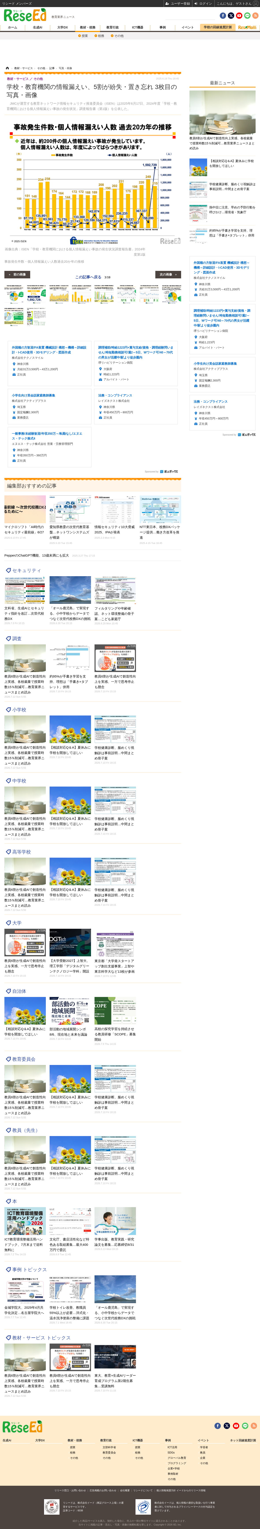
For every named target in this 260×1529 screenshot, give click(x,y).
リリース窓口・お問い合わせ (70, 1490)
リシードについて (143, 1490)
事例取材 (173, 1473)
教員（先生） (26, 1130)
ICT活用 (172, 1447)
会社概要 (125, 1490)
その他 (119, 36)
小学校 (19, 709)
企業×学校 (174, 1468)
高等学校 (21, 851)
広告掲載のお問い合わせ (103, 1490)
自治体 (19, 991)
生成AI (37, 27)
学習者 (204, 1447)
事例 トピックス (29, 1269)
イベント (188, 27)
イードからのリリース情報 (191, 1490)
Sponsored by (151, 471)
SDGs (171, 1452)
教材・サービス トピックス (41, 1337)
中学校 (19, 780)
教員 (202, 1452)
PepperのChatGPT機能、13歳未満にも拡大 (49, 555)
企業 (202, 1457)
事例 (163, 27)
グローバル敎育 (177, 1457)
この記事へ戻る (92, 277)
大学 (17, 922)
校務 (101, 36)
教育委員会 (23, 1059)
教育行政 (112, 27)
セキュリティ (26, 570)
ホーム (12, 27)
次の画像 (166, 274)
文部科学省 (109, 1447)
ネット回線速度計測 (243, 1440)
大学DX (62, 27)
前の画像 (19, 274)
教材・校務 (87, 27)
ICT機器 (137, 27)
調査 (17, 638)
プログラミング (177, 1463)
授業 (85, 36)
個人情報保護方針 (166, 1490)
